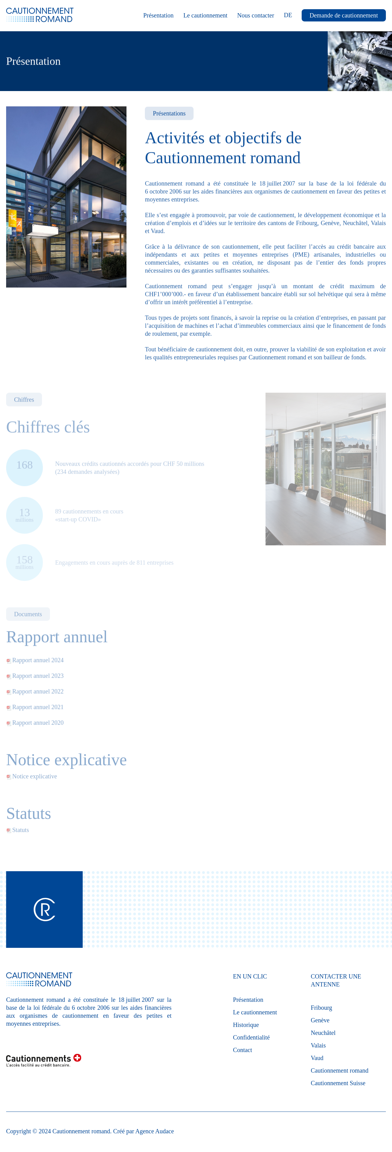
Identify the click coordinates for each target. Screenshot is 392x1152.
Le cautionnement (205, 15)
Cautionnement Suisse (338, 1083)
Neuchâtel (323, 1032)
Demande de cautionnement (344, 15)
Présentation (158, 15)
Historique (246, 1024)
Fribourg (321, 1007)
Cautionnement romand (339, 1070)
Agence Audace (154, 1131)
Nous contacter (255, 15)
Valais (318, 1045)
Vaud (317, 1058)
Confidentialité (251, 1037)
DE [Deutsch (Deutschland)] (288, 15)
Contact (242, 1050)
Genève (320, 1020)
